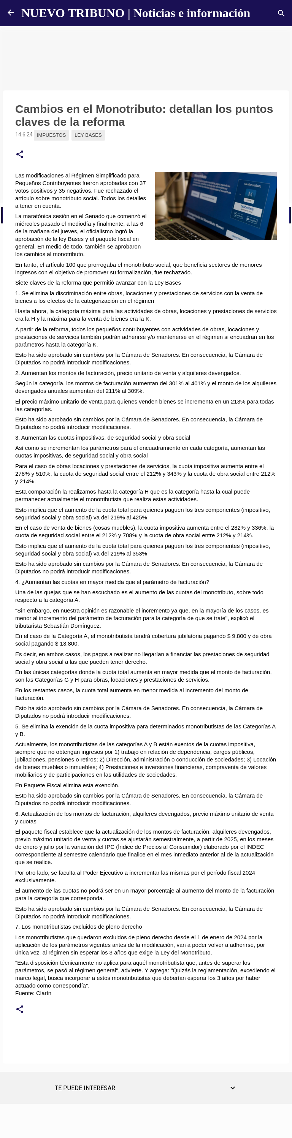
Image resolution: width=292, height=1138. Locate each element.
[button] (19, 155)
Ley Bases (88, 135)
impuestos (51, 135)
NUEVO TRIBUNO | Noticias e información (135, 13)
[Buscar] (281, 13)
